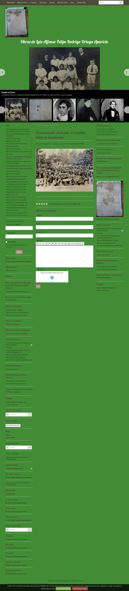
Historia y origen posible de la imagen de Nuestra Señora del (19, 158)
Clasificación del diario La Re (15, 187)
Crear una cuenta (10, 245)
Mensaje (40, 240)
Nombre (40, 215)
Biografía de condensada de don (16, 202)
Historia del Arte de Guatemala (16, 176)
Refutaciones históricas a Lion (16, 189)
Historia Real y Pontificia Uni (15, 197)
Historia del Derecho (13, 141)
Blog (72, 2)
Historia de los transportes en (16, 213)
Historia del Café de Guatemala (16, 144)
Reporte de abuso (42, 584)
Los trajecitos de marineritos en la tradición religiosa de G (17, 351)
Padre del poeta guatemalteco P (17, 291)
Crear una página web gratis (15, 584)
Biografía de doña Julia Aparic (16, 179)
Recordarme (11, 242)
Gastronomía (10, 438)
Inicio (39, 125)
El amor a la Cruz (12, 195)
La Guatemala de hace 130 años (16, 184)
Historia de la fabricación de (15, 357)
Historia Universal (12, 146)
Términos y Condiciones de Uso (72, 581)
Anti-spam (40, 269)
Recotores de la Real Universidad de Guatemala (18, 135)
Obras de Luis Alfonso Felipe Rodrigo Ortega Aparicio (64, 41)
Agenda (51, 2)
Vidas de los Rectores (13, 138)
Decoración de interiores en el (16, 215)
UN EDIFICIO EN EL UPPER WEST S (18, 166)
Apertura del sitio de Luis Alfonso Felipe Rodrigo (17, 458)
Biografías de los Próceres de (16, 192)
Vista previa (79, 243)
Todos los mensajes (13, 425)
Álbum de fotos (22, 2)
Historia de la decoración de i (16, 381)
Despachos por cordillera (14, 310)
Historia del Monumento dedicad (17, 355)
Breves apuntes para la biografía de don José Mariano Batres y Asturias (18, 130)
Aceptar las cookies (63, 588)
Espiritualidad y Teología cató (16, 402)
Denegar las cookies (80, 588)
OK (121, 2)
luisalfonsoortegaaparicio (19, 468)
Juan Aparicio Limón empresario (17, 334)
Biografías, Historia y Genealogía (108, 219)
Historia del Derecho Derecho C (17, 313)
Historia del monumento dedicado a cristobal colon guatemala (56, 144)
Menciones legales (54, 581)
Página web (39, 232)
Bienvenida (10, 2)
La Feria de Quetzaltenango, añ (16, 205)
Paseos (8, 435)
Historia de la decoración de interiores (19, 151)
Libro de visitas (62, 2)
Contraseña (11, 233)
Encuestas (43, 2)
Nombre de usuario (13, 224)
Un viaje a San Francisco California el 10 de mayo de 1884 (18, 162)
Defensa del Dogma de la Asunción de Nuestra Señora (19, 344)
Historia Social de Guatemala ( (16, 200)
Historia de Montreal (13, 171)
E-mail (38, 224)
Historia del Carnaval (13, 149)
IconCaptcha (51, 281)
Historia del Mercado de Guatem (17, 181)
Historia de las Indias (13, 174)
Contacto (33, 2)
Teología (9, 154)
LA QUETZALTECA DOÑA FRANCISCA (19, 168)
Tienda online (81, 2)
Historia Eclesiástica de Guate (16, 208)
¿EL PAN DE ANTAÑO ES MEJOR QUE (19, 360)
